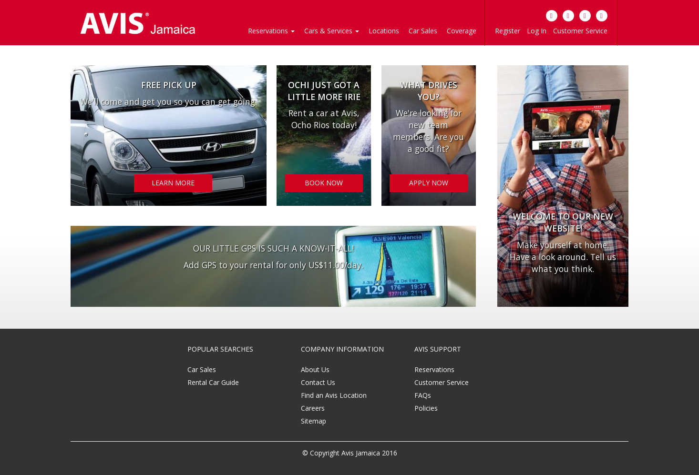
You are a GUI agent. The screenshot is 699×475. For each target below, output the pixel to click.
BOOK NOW (324, 182)
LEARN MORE (173, 182)
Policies (426, 408)
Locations (384, 30)
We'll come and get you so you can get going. (168, 101)
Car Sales (423, 30)
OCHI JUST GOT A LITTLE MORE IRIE (324, 90)
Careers (313, 408)
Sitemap (313, 420)
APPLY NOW (428, 182)
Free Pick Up (168, 85)
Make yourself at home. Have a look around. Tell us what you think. (563, 256)
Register (507, 30)
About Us (315, 369)
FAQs (422, 395)
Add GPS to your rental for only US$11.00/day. (273, 265)
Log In (536, 30)
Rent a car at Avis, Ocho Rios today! (324, 119)
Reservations (434, 369)
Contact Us (318, 382)
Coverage (461, 30)
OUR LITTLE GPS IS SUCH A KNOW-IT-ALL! (273, 248)
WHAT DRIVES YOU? (428, 90)
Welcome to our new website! (563, 222)
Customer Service (580, 30)
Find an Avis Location (334, 395)
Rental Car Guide (213, 382)
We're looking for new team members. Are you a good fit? (428, 131)
